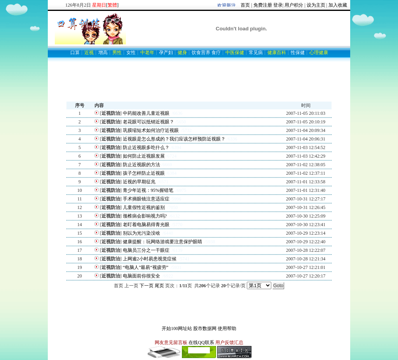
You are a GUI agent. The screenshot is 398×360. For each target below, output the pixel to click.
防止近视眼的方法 (141, 164)
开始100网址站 (177, 328)
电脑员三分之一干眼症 (147, 250)
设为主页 (316, 5)
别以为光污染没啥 (142, 233)
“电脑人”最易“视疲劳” (146, 267)
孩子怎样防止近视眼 (144, 173)
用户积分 (294, 5)
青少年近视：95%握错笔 (149, 190)
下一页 (147, 285)
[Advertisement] (199, 84)
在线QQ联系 (201, 342)
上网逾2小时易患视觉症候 (150, 259)
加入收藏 (337, 5)
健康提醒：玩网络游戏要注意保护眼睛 (163, 241)
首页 (245, 5)
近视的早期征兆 (140, 181)
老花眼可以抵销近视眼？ (148, 122)
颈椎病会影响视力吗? (145, 216)
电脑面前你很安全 (142, 276)
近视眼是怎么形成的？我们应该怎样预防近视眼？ (174, 139)
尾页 (159, 285)
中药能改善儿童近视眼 (147, 113)
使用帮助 (227, 328)
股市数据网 (204, 328)
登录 (278, 5)
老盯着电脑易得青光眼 (147, 224)
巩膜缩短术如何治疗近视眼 (151, 130)
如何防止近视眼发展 (144, 156)
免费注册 (262, 5)
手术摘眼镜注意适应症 (146, 199)
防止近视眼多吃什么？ (146, 147)
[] (112, 5)
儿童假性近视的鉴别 (144, 207)
